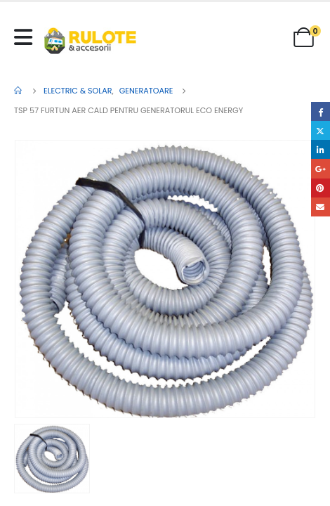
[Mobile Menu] (26, 37)
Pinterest (320, 188)
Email (320, 206)
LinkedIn (320, 149)
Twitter (320, 130)
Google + (320, 168)
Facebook (320, 111)
